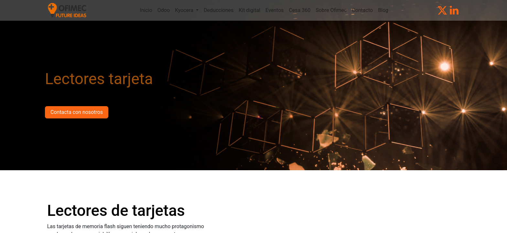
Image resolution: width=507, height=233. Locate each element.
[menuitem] (146, 10)
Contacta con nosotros (76, 112)
